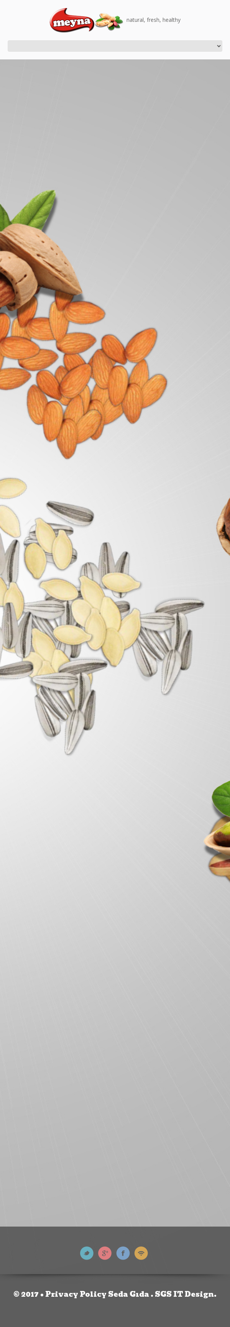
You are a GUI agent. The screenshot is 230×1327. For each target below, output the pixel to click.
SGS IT (169, 1294)
